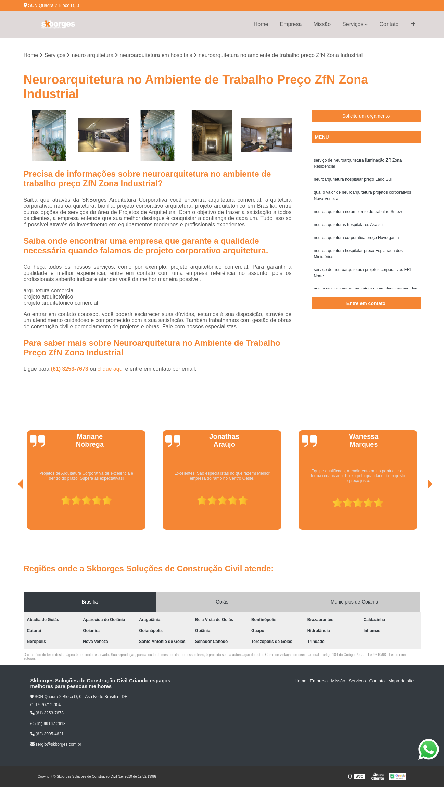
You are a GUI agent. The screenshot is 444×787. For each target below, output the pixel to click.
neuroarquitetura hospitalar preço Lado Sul (353, 179)
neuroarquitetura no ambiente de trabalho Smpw (358, 211)
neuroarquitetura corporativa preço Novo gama (356, 237)
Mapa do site (401, 680)
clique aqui (111, 369)
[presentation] (11, 510)
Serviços (352, 24)
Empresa (291, 24)
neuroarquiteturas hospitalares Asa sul (349, 224)
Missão (322, 24)
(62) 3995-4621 (47, 734)
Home (261, 24)
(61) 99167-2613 (48, 723)
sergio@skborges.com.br (55, 744)
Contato (388, 24)
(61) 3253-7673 (70, 369)
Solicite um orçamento (366, 116)
